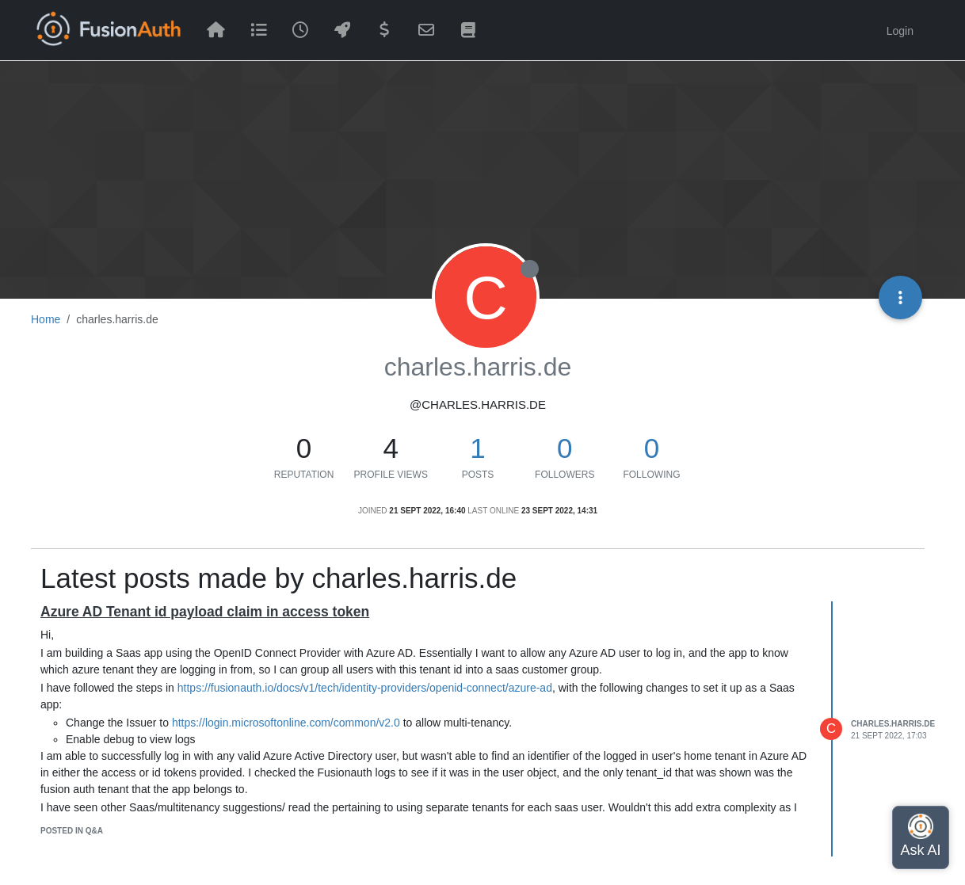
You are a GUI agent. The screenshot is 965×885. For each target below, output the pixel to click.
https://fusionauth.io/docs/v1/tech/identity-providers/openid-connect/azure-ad (364, 687)
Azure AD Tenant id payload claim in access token (204, 612)
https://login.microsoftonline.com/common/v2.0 (286, 722)
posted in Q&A (71, 830)
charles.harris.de (893, 723)
